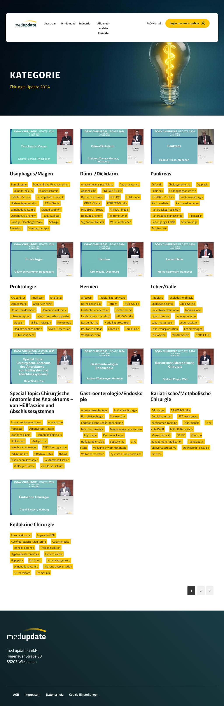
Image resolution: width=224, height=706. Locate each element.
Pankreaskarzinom (187, 203)
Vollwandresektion (92, 454)
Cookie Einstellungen (83, 694)
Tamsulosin (132, 329)
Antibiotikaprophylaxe (112, 297)
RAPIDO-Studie (119, 209)
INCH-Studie (131, 303)
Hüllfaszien (17, 441)
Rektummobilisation (56, 460)
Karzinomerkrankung (164, 422)
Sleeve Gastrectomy (164, 447)
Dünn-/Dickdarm (99, 173)
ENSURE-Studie (20, 197)
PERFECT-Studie (117, 203)
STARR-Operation (59, 329)
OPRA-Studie (92, 203)
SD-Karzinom (22, 573)
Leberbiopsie (191, 422)
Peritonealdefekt (91, 329)
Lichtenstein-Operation (95, 316)
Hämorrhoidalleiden (23, 310)
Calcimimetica (61, 541)
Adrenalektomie (21, 535)
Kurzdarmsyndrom (58, 560)
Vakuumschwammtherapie (109, 447)
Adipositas (158, 410)
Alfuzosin (86, 297)
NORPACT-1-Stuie (163, 197)
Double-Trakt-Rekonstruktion (51, 184)
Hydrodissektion (50, 547)
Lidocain (19, 322)
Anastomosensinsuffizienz (97, 184)
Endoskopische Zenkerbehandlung (102, 422)
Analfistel (56, 297)
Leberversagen (193, 329)
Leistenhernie (124, 310)
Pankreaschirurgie (191, 197)
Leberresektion (189, 322)
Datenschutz (55, 694)
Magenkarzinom (51, 209)
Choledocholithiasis (181, 297)
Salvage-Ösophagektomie (27, 222)
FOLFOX (115, 197)
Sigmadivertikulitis (92, 222)
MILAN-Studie (180, 335)
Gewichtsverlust (162, 416)
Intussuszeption (20, 316)
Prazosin (113, 329)
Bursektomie (19, 184)
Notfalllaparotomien (117, 322)
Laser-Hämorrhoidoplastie (53, 316)
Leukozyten (159, 335)
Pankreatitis (196, 441)
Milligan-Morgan (40, 322)
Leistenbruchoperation (95, 310)
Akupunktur (18, 297)
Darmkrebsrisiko (91, 303)
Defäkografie (19, 303)
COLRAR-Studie (112, 191)
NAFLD (181, 435)
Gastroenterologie (92, 429)
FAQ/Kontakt (155, 23)
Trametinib (43, 573)
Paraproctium (19, 453)
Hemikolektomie (24, 547)
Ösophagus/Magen (31, 173)
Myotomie (90, 435)
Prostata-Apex (43, 453)
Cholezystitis (187, 303)
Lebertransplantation (165, 329)
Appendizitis (88, 191)
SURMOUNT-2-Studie (196, 447)
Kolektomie (133, 197)
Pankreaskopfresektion (166, 209)
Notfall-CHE (203, 335)
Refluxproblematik (92, 441)
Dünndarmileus (23, 191)
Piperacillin (195, 215)
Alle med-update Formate (103, 28)
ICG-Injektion (39, 441)
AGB (16, 694)
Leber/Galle (163, 286)
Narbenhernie (89, 322)
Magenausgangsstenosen (126, 429)
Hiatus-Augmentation (24, 203)
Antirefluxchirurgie (125, 410)
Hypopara (17, 560)
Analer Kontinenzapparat (26, 422)
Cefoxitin (157, 184)
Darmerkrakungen (92, 197)
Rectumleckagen (113, 435)
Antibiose (157, 297)
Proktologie (23, 286)
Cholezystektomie (180, 184)
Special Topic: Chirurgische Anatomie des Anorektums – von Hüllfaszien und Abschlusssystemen (42, 402)
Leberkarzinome (186, 316)
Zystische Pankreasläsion (126, 454)
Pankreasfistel (51, 215)
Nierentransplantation (58, 566)
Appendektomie (129, 184)
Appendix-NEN (46, 535)
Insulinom (35, 560)
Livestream (50, 23)
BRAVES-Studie (180, 410)
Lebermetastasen (162, 322)
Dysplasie (202, 184)
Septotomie (117, 441)
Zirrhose (157, 454)
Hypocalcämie (54, 554)
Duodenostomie (48, 191)
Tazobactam (159, 228)
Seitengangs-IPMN (163, 222)
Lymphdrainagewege (24, 447)
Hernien (89, 286)
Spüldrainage (189, 222)
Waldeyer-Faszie (24, 466)
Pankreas (160, 173)
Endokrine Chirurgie (32, 524)
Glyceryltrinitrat (42, 303)
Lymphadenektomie (23, 209)
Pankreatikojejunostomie (167, 215)
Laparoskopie (193, 310)
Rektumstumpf (117, 215)
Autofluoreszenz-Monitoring (28, 541)
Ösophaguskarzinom (23, 215)
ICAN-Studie (52, 203)
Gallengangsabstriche (182, 191)
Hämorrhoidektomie (54, 310)
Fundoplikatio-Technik (50, 197)
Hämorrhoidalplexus (49, 435)
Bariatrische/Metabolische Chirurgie (180, 396)
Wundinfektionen (120, 222)
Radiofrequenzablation (28, 329)
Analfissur (38, 297)
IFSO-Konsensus (188, 416)
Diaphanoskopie (20, 435)
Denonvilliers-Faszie (41, 428)
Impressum (32, 694)
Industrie (84, 23)
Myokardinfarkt (161, 435)
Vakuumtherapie (38, 228)
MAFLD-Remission (181, 429)
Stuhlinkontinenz (24, 335)
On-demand (68, 23)
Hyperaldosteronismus (25, 554)
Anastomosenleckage (94, 410)
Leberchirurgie (161, 316)
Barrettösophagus (92, 416)
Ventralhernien (90, 335)
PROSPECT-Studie (92, 209)
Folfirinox (157, 191)
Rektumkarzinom (91, 215)
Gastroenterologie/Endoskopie (111, 396)
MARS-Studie (124, 316)
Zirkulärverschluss (52, 466)
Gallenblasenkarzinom (165, 310)
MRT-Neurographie (55, 447)
